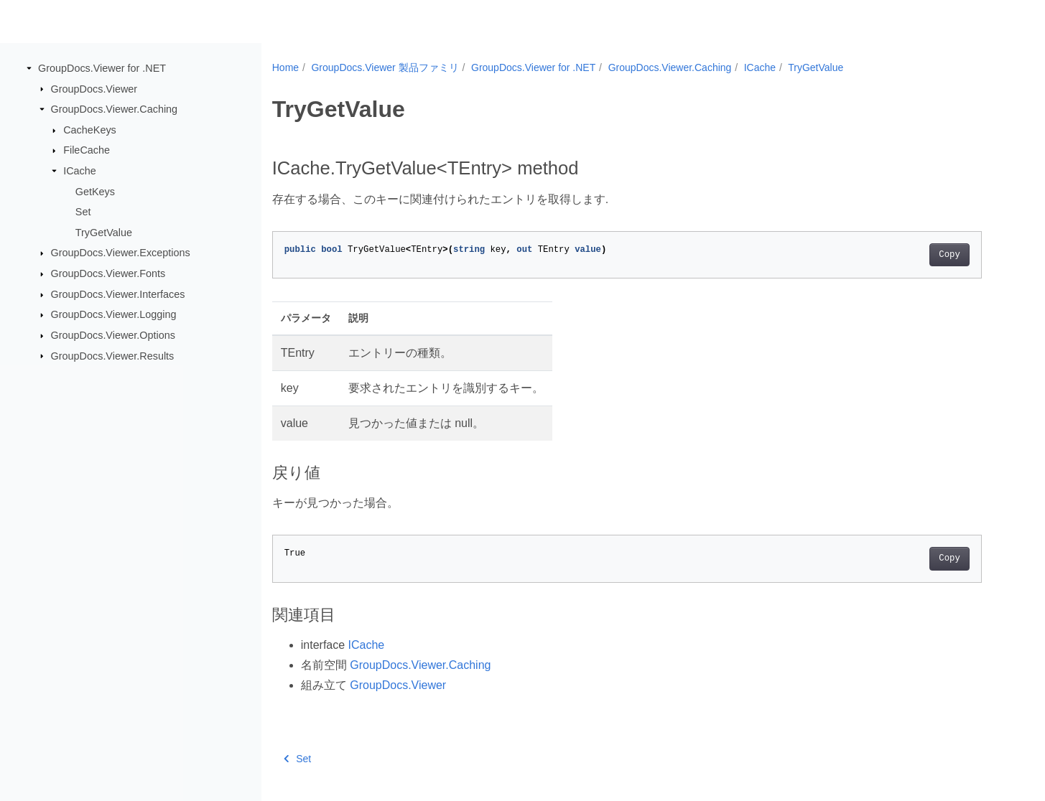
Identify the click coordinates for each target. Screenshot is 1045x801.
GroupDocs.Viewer (94, 88)
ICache (79, 171)
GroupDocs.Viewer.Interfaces (118, 294)
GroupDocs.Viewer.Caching (114, 109)
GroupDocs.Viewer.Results (113, 355)
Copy (949, 255)
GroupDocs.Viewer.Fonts (108, 273)
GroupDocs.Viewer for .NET (102, 68)
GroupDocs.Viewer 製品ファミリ (384, 67)
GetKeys (95, 191)
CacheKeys (89, 130)
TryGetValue (103, 232)
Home (285, 67)
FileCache (86, 150)
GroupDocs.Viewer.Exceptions (120, 252)
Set (83, 211)
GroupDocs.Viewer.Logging (114, 314)
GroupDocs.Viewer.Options (113, 335)
